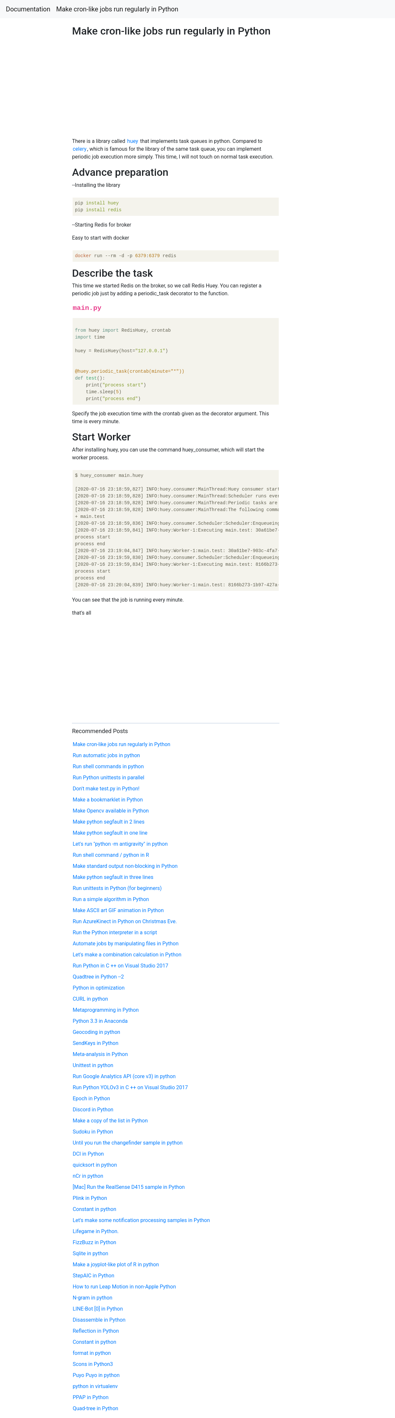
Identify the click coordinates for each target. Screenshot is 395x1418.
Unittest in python (93, 1065)
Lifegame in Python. (96, 1231)
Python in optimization (98, 988)
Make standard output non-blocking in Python (125, 866)
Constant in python (94, 1209)
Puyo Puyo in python (96, 1375)
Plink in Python (90, 1198)
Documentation (28, 9)
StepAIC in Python (93, 1275)
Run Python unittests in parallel (108, 777)
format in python (92, 1353)
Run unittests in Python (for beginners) (117, 888)
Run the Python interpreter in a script (115, 932)
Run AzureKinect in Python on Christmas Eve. (125, 921)
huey (132, 141)
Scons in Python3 (93, 1364)
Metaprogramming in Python (106, 1010)
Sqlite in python (90, 1253)
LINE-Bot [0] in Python (98, 1309)
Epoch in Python (91, 1098)
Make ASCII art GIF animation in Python (118, 910)
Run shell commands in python (108, 766)
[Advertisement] (319, 381)
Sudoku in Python (93, 1132)
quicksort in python (95, 1165)
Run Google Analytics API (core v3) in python (124, 1076)
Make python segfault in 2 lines (108, 822)
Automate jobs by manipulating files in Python (125, 943)
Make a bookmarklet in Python (108, 800)
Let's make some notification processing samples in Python (141, 1220)
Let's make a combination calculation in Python (127, 955)
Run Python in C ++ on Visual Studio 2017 (120, 966)
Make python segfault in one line (110, 833)
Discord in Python (93, 1109)
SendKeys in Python (95, 1043)
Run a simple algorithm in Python (111, 899)
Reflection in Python (96, 1331)
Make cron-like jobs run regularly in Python (117, 9)
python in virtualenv (95, 1386)
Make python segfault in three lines (113, 877)
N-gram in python (92, 1298)
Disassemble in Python (99, 1320)
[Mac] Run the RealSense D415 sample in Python (129, 1187)
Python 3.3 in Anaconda (100, 1021)
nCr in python (88, 1176)
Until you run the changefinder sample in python (127, 1143)
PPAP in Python (90, 1397)
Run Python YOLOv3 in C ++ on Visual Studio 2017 (130, 1087)
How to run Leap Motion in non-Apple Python (124, 1287)
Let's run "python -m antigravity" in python (120, 844)
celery (79, 149)
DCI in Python (88, 1154)
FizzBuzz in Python (94, 1242)
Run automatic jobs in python (106, 755)
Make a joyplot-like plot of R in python (116, 1264)
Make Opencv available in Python (111, 811)
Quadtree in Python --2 (98, 977)
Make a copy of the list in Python (110, 1121)
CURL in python (90, 999)
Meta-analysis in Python (100, 1054)
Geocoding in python (96, 1032)
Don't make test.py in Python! (106, 788)
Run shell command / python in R (111, 855)
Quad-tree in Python (95, 1408)
